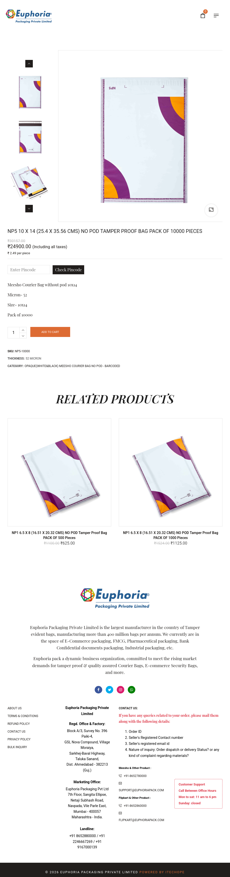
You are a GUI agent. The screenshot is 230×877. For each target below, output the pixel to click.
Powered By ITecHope (162, 872)
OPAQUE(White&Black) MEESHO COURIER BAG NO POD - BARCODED (72, 366)
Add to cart (61, 332)
